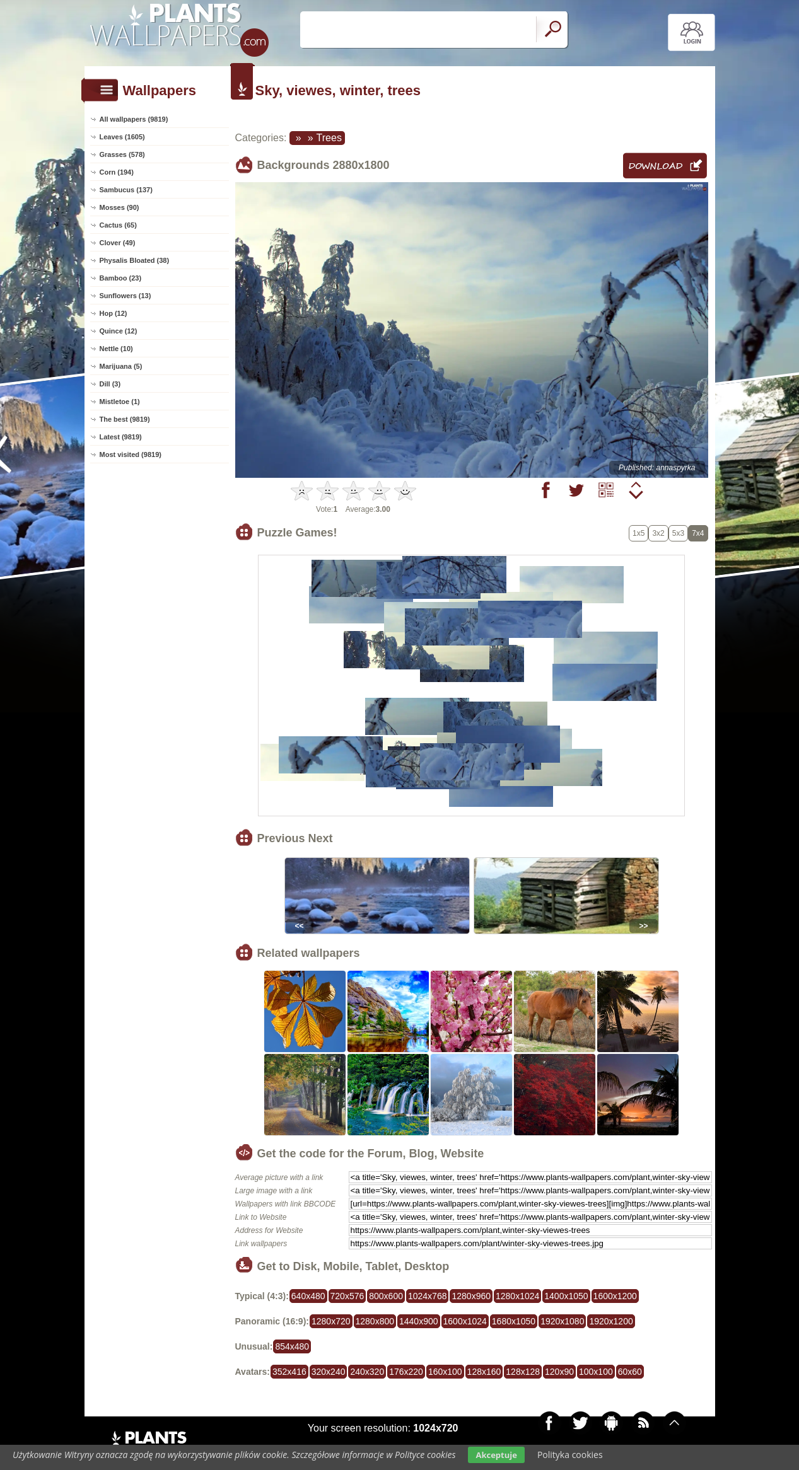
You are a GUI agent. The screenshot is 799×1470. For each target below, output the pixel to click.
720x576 (347, 1296)
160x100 (445, 1372)
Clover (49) (118, 242)
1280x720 (331, 1321)
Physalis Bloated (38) (135, 260)
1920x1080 (562, 1321)
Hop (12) (113, 313)
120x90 (559, 1372)
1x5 (638, 533)
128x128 (523, 1372)
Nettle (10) (116, 348)
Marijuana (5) (121, 366)
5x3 (678, 533)
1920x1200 (611, 1321)
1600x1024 (465, 1321)
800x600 (386, 1296)
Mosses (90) (119, 207)
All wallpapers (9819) (134, 119)
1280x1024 (517, 1296)
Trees (329, 137)
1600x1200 (615, 1296)
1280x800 (375, 1321)
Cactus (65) (118, 225)
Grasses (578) (122, 154)
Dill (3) (110, 384)
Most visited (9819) (130, 454)
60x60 (630, 1372)
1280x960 (471, 1296)
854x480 (292, 1346)
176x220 (406, 1372)
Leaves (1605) (122, 137)
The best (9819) (125, 419)
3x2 (658, 533)
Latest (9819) (121, 437)
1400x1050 (566, 1296)
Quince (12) (118, 331)
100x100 (596, 1372)
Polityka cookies (570, 1455)
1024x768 (427, 1296)
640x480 (308, 1296)
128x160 (484, 1372)
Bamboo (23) (121, 278)
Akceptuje (495, 1455)
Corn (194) (117, 172)
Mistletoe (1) (120, 401)
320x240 (329, 1372)
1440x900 (418, 1321)
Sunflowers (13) (125, 295)
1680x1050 (513, 1321)
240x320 (367, 1372)
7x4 (698, 533)
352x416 (289, 1372)
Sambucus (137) (126, 190)
